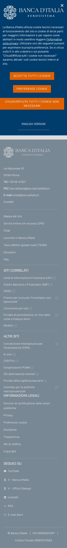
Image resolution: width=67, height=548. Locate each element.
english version (33, 126)
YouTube (11, 471)
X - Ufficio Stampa (17, 488)
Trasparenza (11, 437)
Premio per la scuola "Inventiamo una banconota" (27, 300)
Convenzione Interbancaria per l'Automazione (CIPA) (23, 346)
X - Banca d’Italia (16, 479)
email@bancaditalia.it (25, 195)
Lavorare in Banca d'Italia (19, 238)
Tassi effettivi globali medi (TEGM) (25, 245)
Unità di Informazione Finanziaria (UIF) (28, 278)
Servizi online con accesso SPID (24, 223)
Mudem (8, 325)
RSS (8, 506)
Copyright (10, 451)
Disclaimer (10, 429)
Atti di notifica (12, 444)
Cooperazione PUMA (17, 367)
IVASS (7, 291)
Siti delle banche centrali (19, 374)
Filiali (7, 230)
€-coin (8, 354)
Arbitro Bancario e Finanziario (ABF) (26, 284)
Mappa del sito (13, 216)
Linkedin (11, 497)
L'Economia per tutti (16, 308)
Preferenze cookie (15, 422)
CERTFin (9, 361)
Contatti (9, 202)
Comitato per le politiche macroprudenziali (19, 389)
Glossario (10, 252)
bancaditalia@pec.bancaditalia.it (30, 188)
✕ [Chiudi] (62, 5)
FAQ (6, 259)
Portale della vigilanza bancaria (23, 380)
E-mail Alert (13, 514)
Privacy (8, 415)
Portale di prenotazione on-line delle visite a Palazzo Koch (27, 317)
